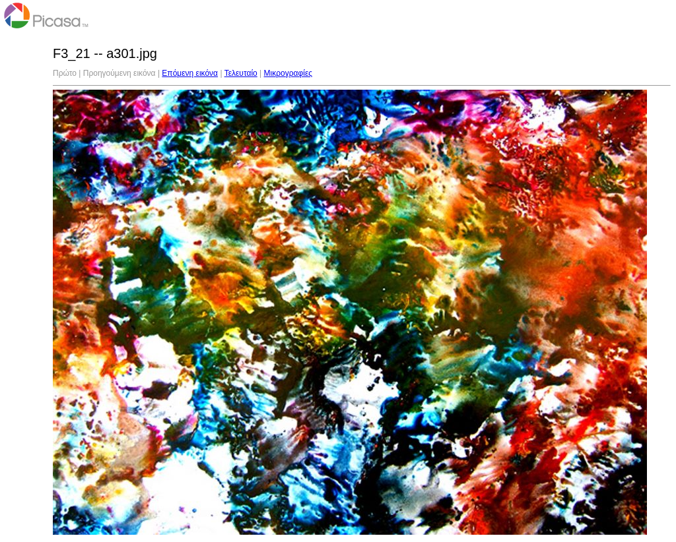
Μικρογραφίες (288, 73)
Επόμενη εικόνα (190, 73)
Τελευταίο (240, 73)
